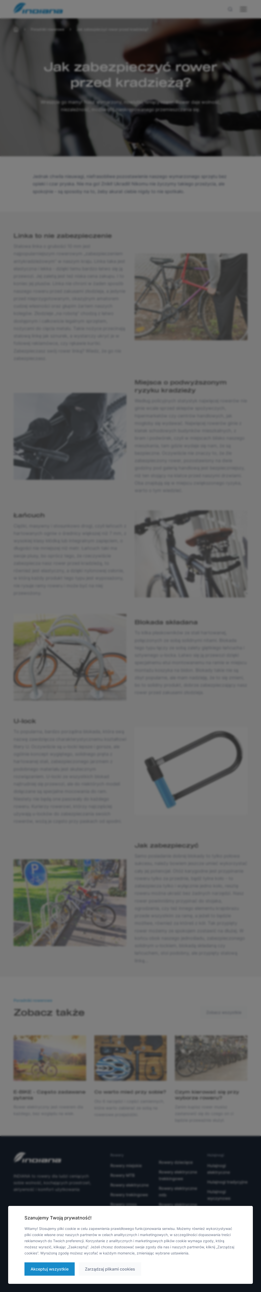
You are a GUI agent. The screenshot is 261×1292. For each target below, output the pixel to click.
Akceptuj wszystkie (50, 1269)
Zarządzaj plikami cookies (110, 1269)
